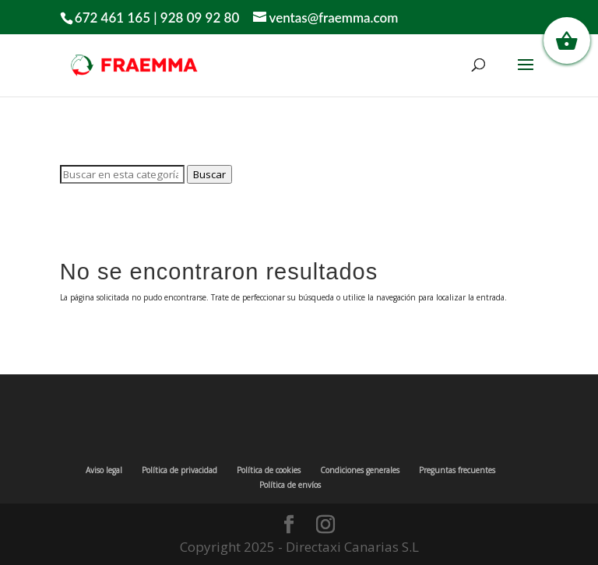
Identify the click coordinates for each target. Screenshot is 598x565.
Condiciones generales (359, 470)
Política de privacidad (179, 470)
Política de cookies (269, 470)
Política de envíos (290, 484)
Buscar (209, 174)
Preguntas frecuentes (457, 470)
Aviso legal (104, 470)
